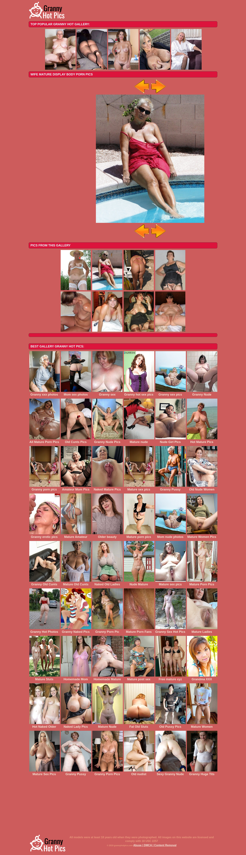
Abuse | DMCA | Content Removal (155, 845)
